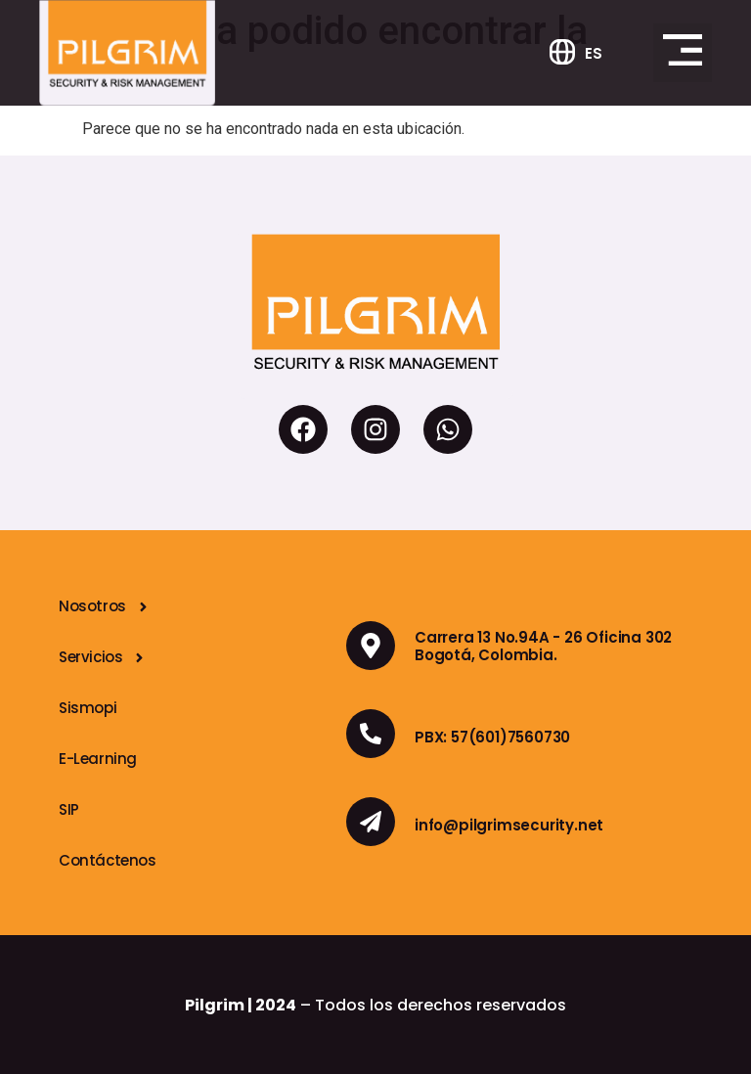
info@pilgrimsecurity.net (509, 825)
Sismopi (87, 707)
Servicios (103, 658)
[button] (682, 52)
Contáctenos (107, 860)
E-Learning (98, 758)
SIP (69, 809)
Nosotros (105, 607)
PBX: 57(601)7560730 (492, 737)
